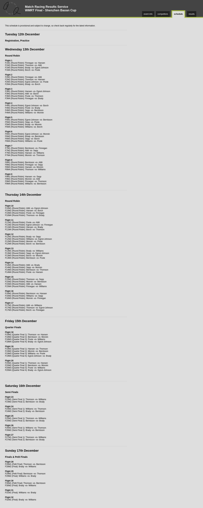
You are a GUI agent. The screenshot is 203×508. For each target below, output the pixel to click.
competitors (163, 14)
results (192, 14)
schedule (178, 14)
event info (148, 14)
